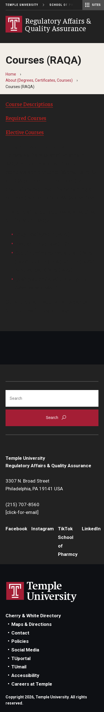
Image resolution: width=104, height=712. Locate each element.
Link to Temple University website (42, 592)
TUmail (18, 666)
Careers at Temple (31, 684)
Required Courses (26, 117)
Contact (20, 633)
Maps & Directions (31, 624)
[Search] (52, 398)
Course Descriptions (29, 104)
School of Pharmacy (68, 5)
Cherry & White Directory (33, 615)
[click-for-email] (22, 512)
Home (11, 74)
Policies (20, 641)
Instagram (42, 528)
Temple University (22, 5)
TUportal (21, 658)
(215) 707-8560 (22, 504)
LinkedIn (91, 528)
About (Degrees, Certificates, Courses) (39, 80)
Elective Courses (25, 132)
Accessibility (25, 675)
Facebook (16, 528)
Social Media (25, 650)
